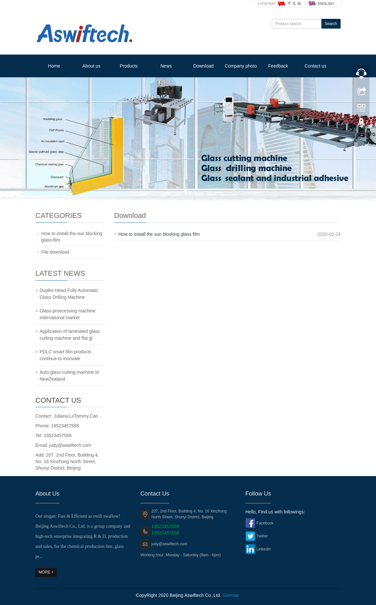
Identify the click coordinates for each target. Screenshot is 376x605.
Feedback (278, 66)
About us (91, 66)
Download (203, 66)
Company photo (241, 66)
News (166, 66)
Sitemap (230, 595)
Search (331, 23)
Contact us (315, 66)
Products (129, 66)
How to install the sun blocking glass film (159, 234)
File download (55, 252)
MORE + (46, 572)
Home (54, 66)
